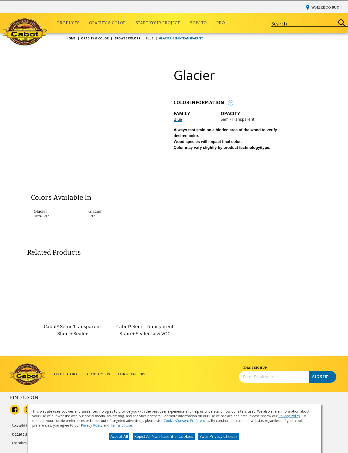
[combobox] (303, 23)
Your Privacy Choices (219, 436)
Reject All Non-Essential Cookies (163, 436)
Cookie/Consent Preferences (186, 420)
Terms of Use (121, 425)
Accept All (119, 436)
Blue (178, 119)
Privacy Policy (289, 416)
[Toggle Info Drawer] (231, 102)
